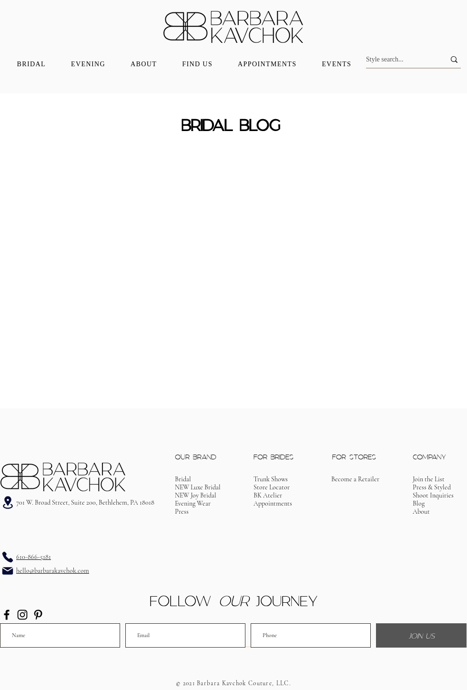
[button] (273, 503)
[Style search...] (398, 59)
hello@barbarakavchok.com (52, 571)
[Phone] (7, 557)
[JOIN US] (421, 635)
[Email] (7, 571)
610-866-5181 (33, 557)
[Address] (7, 502)
